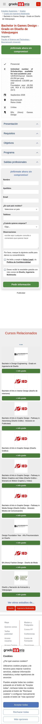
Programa (9, 152)
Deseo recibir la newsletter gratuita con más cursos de (22, 272)
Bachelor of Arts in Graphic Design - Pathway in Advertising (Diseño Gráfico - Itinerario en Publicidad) (21, 421)
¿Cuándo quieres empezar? (15, 223)
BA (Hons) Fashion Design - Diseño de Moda (20, 563)
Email (5, 197)
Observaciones (9, 232)
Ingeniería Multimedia (25, 608)
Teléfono (6, 214)
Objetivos (9, 143)
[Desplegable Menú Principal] (4, 4)
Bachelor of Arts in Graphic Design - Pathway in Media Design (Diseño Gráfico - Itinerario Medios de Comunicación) (21, 508)
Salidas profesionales (15, 162)
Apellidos (7, 188)
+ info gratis (21, 371)
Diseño (11, 608)
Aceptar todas (21, 705)
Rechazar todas (21, 712)
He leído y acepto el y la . (21, 261)
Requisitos (9, 133)
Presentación (11, 124)
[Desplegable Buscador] (38, 4)
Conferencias (29, 634)
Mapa (6, 622)
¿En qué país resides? (12, 206)
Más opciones (21, 719)
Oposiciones (29, 645)
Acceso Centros (10, 645)
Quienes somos (10, 627)
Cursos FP (28, 629)
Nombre (6, 180)
